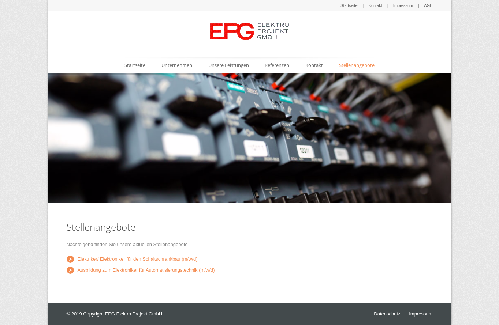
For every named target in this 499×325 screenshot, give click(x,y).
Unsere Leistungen (228, 65)
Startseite (348, 5)
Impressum (403, 5)
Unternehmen (176, 65)
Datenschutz (387, 314)
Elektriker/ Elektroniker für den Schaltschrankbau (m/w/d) (138, 259)
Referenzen (277, 65)
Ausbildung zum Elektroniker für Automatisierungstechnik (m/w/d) (146, 270)
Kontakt (375, 5)
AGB (428, 5)
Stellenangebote (357, 65)
